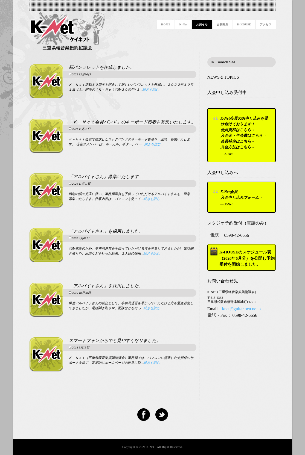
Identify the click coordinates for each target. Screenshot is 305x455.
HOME (165, 24)
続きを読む (151, 89)
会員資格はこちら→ (237, 130)
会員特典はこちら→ (237, 141)
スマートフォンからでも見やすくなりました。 (115, 340)
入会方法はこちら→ (237, 147)
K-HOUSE (244, 24)
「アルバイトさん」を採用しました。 (106, 231)
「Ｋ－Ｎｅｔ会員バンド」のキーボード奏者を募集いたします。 (132, 122)
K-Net (183, 24)
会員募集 (222, 24)
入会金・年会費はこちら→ (243, 136)
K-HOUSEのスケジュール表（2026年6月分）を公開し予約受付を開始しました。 (247, 258)
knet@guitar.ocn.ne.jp (241, 308)
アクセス (266, 24)
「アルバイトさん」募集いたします (104, 176)
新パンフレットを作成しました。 (101, 67)
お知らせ (202, 24)
